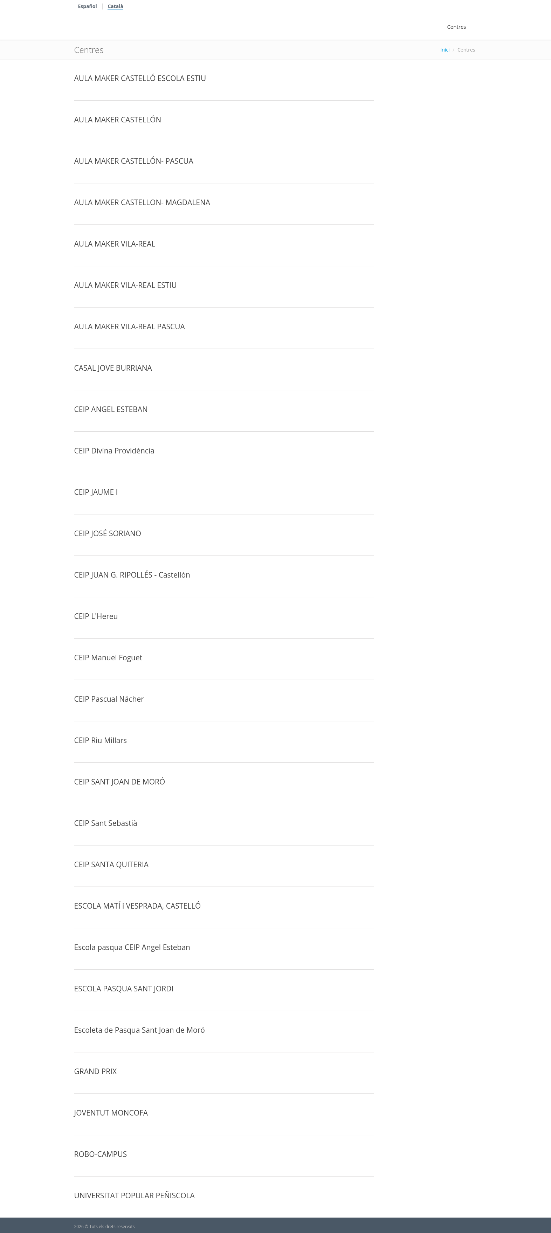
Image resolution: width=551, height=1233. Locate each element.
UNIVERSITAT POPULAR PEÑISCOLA (134, 1195)
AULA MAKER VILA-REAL (115, 244)
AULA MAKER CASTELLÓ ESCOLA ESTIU (140, 78)
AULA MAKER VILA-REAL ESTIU (125, 285)
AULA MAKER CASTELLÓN (117, 119)
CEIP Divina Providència (114, 451)
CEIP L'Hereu (96, 616)
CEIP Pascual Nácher (109, 699)
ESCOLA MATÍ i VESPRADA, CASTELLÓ (137, 906)
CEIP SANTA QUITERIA (111, 864)
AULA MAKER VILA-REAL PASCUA (129, 326)
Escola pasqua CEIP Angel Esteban (132, 947)
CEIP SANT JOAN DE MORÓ (119, 782)
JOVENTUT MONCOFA (111, 1113)
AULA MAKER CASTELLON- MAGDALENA (142, 202)
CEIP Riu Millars (100, 740)
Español (87, 6)
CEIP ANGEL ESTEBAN (111, 409)
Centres (456, 26)
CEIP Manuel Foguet (108, 657)
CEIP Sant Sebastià (105, 823)
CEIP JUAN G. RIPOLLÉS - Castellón (132, 575)
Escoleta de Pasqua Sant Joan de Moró (139, 1030)
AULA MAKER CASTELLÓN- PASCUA (133, 161)
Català (115, 6)
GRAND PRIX (95, 1071)
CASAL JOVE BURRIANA (113, 368)
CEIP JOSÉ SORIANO (108, 533)
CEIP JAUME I (96, 492)
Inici (444, 49)
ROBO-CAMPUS (100, 1154)
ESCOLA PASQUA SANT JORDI (124, 988)
